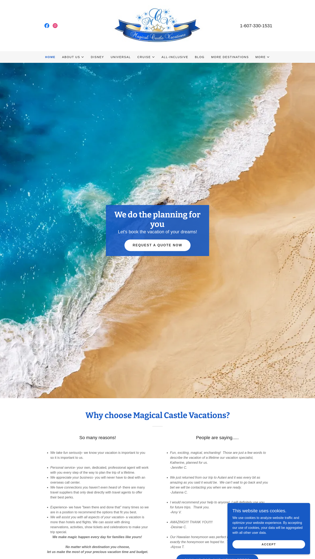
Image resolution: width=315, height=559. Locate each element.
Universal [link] (121, 57)
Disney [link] (97, 57)
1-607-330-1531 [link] (256, 25)
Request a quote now (157, 245)
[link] (47, 25)
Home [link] (50, 57)
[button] (73, 57)
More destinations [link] (230, 57)
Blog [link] (200, 57)
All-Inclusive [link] (175, 57)
